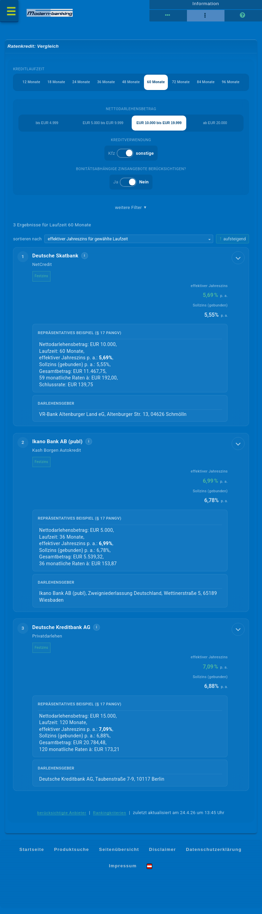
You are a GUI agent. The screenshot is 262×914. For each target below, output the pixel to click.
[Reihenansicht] (168, 18)
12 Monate (23, 86)
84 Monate (209, 86)
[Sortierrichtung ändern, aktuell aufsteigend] (232, 244)
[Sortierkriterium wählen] (129, 244)
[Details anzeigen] (237, 264)
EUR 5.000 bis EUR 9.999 (103, 127)
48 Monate (129, 86)
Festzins (41, 282)
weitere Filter (131, 212)
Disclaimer (162, 855)
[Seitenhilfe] (243, 18)
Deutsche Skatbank (55, 261)
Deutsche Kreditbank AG (61, 633)
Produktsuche (71, 855)
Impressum (122, 871)
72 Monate (182, 86)
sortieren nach (27, 243)
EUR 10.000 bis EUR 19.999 (159, 127)
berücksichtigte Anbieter (61, 819)
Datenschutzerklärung (214, 855)
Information (205, 6)
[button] (131, 342)
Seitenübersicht (119, 855)
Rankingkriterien (110, 819)
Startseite (31, 855)
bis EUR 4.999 (47, 127)
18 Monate (49, 86)
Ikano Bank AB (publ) (57, 447)
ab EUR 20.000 (215, 127)
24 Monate (76, 86)
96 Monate (235, 86)
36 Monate (102, 86)
